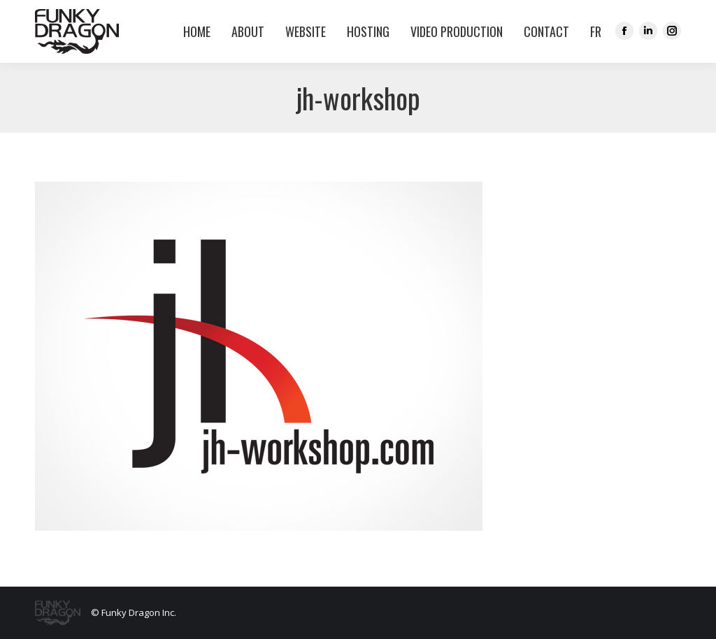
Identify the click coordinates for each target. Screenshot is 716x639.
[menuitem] (592, 31)
